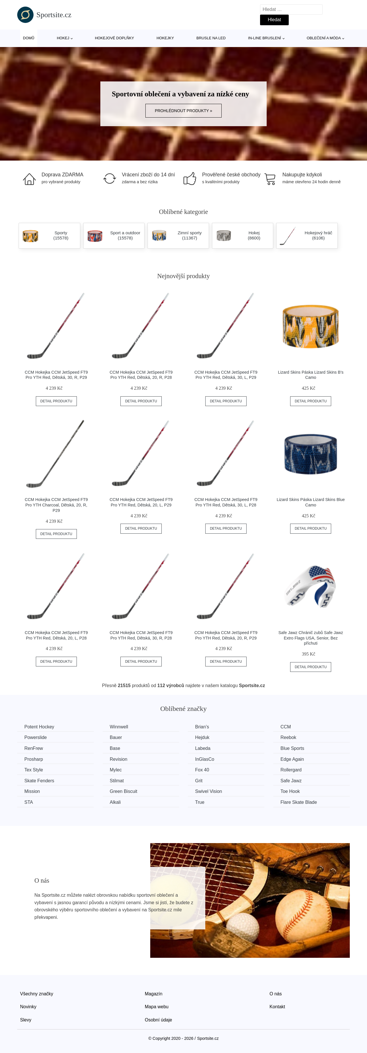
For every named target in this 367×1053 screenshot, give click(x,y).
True (199, 802)
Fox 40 (202, 769)
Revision (118, 759)
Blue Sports (292, 748)
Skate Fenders (39, 780)
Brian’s (202, 726)
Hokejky (165, 38)
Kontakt (277, 1006)
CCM (285, 726)
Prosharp (33, 759)
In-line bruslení (264, 38)
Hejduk (202, 737)
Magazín (153, 993)
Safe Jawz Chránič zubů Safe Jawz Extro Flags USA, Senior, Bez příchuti (310, 638)
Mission (32, 791)
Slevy (25, 1019)
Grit (198, 780)
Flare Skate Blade (298, 802)
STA (28, 802)
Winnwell (119, 726)
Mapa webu (157, 1006)
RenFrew (33, 748)
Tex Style (33, 769)
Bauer (116, 737)
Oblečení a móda (324, 38)
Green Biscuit (123, 791)
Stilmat (117, 780)
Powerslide (35, 737)
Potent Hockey (39, 726)
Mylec (116, 769)
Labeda (202, 748)
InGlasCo (204, 759)
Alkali (115, 802)
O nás (276, 993)
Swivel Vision (208, 791)
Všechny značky (36, 993)
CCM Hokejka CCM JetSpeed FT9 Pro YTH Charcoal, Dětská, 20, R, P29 (56, 504)
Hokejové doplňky (114, 38)
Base (115, 748)
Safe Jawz (291, 780)
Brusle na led (211, 38)
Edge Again (292, 759)
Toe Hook (290, 791)
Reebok (288, 737)
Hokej (63, 38)
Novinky (28, 1006)
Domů (28, 38)
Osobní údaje (158, 1019)
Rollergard (291, 769)
